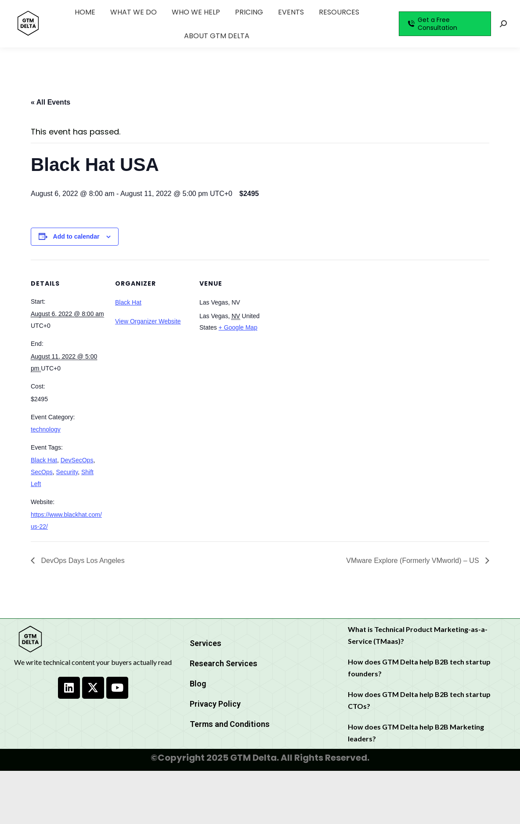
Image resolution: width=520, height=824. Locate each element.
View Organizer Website (148, 321)
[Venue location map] (330, 320)
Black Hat (44, 460)
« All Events (50, 102)
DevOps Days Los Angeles (82, 560)
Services (205, 643)
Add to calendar (76, 236)
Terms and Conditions (230, 724)
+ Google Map (238, 327)
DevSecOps (77, 460)
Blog (198, 683)
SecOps (42, 472)
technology (46, 429)
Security (67, 472)
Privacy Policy (215, 703)
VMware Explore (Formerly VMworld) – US (413, 560)
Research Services (223, 663)
